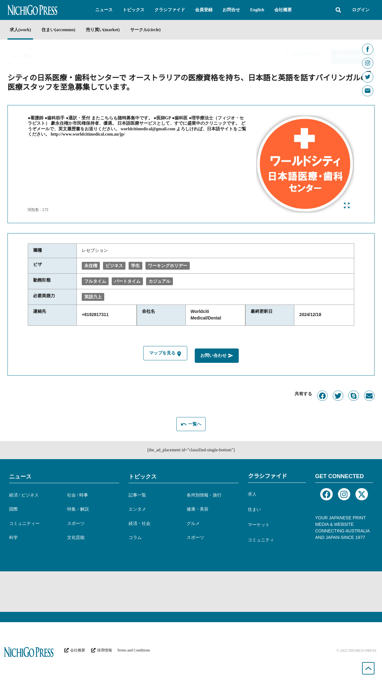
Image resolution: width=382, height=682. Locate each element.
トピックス (143, 475)
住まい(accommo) (62, 29)
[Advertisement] (191, 590)
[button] (104, 10)
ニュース (20, 475)
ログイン (361, 9)
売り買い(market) (111, 29)
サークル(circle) (157, 29)
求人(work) (20, 29)
